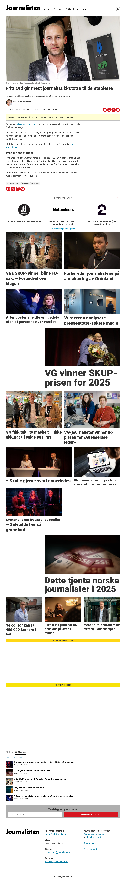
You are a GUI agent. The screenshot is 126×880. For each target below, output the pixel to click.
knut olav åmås (13, 184)
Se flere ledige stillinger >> (63, 228)
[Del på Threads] (113, 110)
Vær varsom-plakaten (94, 834)
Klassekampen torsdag (27, 124)
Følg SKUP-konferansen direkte (29, 787)
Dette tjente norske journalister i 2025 (32, 770)
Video (47, 9)
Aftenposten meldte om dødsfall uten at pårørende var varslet (43, 796)
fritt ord (35, 184)
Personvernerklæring (93, 849)
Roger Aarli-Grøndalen (55, 834)
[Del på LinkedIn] (109, 110)
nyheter (25, 184)
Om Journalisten (91, 843)
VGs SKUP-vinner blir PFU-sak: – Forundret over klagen (40, 779)
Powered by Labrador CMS (63, 877)
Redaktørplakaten (94, 837)
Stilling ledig (72, 9)
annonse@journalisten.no (56, 861)
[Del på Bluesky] (118, 110)
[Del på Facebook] (105, 110)
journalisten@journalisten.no (58, 852)
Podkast (58, 9)
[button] (117, 197)
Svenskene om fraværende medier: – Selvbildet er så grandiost (44, 762)
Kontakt (85, 9)
